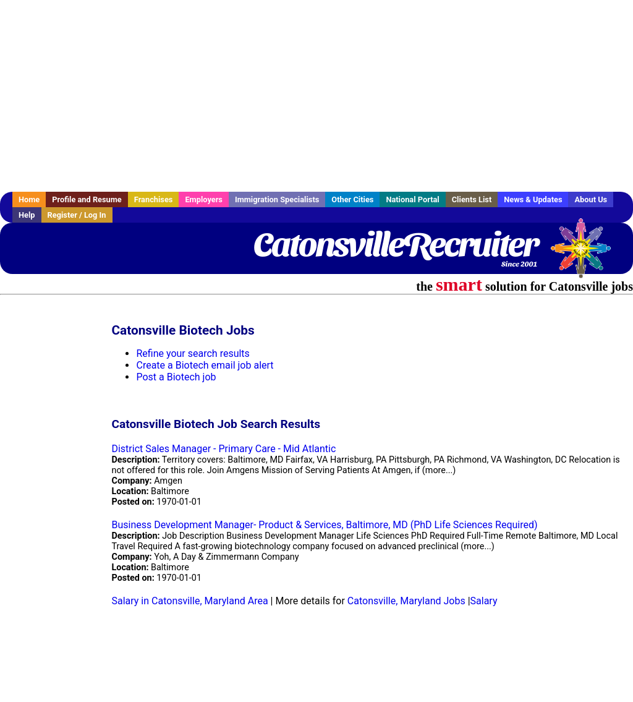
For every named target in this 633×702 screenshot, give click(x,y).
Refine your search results (192, 353)
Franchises (153, 199)
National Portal (412, 199)
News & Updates (533, 199)
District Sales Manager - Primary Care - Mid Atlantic (223, 449)
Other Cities (352, 199)
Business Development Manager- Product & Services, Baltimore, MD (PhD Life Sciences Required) (324, 525)
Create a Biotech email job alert (204, 365)
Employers (204, 199)
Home (29, 199)
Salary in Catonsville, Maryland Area (189, 601)
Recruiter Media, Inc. (586, 254)
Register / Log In (77, 215)
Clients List (472, 199)
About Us (590, 199)
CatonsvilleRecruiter (395, 244)
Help (27, 215)
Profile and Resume (87, 199)
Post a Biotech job (176, 377)
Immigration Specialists (277, 199)
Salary (484, 601)
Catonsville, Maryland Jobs (406, 601)
